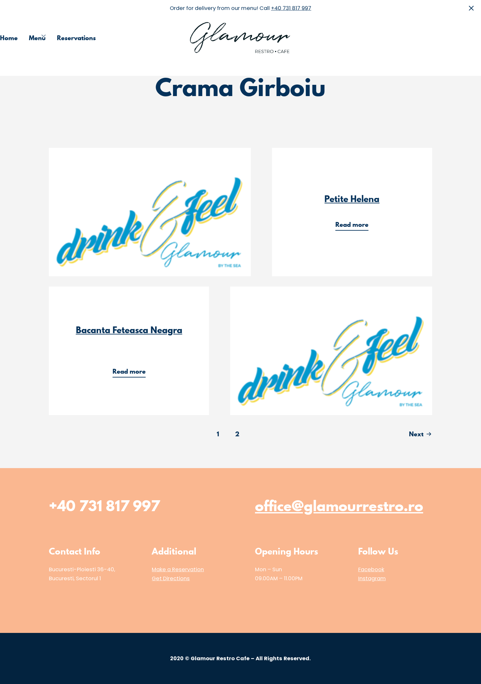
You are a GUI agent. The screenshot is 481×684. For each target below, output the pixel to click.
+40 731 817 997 (291, 8)
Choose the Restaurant (382, 37)
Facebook (371, 569)
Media (437, 37)
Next (416, 434)
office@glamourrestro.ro (339, 505)
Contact (469, 37)
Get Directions (171, 578)
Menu (37, 37)
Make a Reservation (178, 569)
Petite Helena (351, 199)
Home (9, 37)
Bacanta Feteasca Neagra (129, 330)
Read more (354, 225)
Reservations (76, 37)
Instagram (372, 578)
